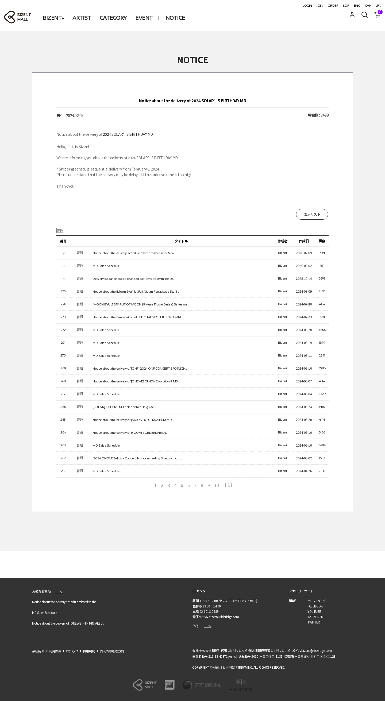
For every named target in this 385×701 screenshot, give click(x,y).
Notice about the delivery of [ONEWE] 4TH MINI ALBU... (68, 623)
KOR (346, 5)
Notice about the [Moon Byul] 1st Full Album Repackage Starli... (136, 291)
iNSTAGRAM (315, 616)
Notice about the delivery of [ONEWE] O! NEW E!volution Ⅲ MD (135, 381)
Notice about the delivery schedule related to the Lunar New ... (135, 253)
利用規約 (89, 651)
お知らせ (72, 651)
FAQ (201, 625)
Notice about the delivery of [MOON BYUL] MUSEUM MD (132, 419)
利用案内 (55, 651)
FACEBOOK (314, 606)
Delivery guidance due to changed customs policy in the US (133, 278)
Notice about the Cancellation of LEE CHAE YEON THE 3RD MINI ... (138, 317)
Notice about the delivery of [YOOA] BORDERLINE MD (130, 432)
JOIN (320, 5)
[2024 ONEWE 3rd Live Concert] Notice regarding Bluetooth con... (137, 458)
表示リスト (312, 214)
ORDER (333, 5)
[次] (228, 485)
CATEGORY (113, 18)
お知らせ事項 (47, 591)
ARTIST (81, 18)
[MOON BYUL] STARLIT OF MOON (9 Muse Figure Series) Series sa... (141, 304)
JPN (378, 5)
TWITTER (313, 622)
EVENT (144, 18)
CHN (368, 5)
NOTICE (175, 18)
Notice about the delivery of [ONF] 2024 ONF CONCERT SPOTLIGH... (140, 368)
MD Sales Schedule (106, 266)
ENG (357, 5)
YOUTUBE (314, 611)
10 (216, 485)
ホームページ (316, 600)
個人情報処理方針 (111, 651)
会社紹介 (38, 651)
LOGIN (307, 5)
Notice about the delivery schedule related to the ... (65, 602)
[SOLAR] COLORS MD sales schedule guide (123, 407)
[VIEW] (232, 656)
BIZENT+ (53, 18)
